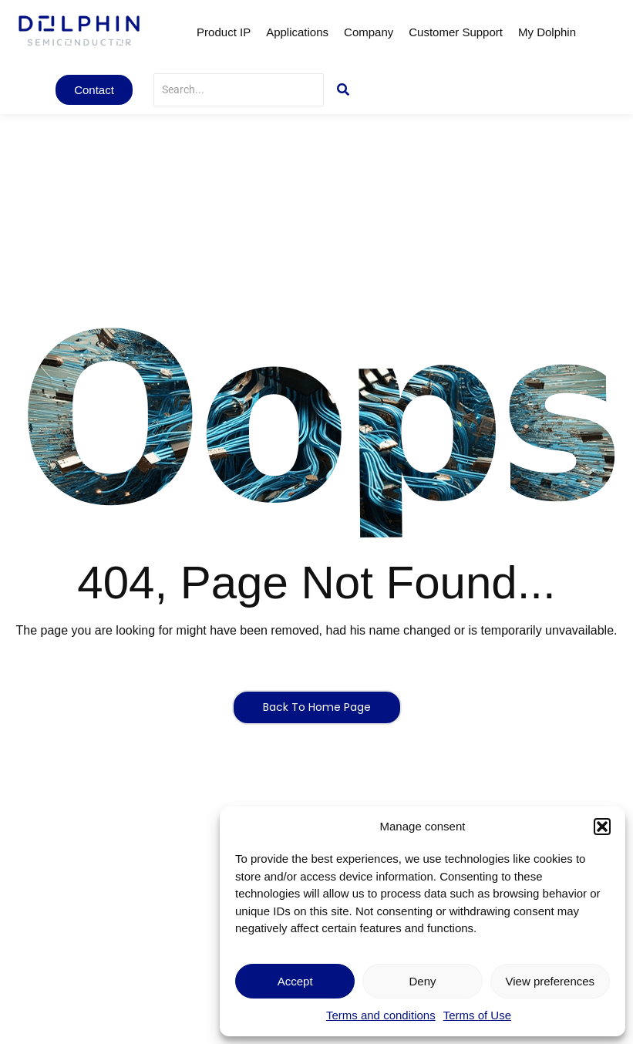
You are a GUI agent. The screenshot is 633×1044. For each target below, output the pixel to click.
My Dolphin (547, 32)
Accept (295, 981)
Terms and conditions (381, 1015)
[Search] (238, 89)
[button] (602, 826)
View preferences (550, 981)
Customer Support (456, 32)
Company (368, 32)
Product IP (224, 32)
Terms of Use (477, 1015)
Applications (297, 32)
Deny (422, 981)
